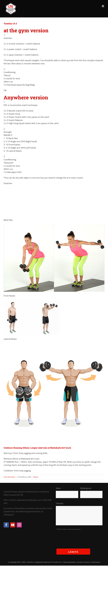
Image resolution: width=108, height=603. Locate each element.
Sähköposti (86, 488)
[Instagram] (19, 524)
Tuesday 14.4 (10, 23)
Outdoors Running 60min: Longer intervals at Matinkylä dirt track (37, 447)
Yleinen (35, 477)
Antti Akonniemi (9, 477)
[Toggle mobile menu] (103, 6)
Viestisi (60, 503)
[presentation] (74, 537)
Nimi (59, 488)
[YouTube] (12, 524)
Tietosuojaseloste (69, 562)
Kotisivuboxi (95, 562)
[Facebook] (6, 524)
